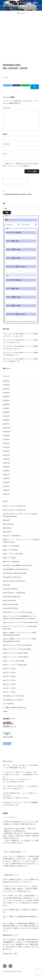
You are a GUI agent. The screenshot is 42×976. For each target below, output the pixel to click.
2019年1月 (6, 494)
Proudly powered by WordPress (12, 971)
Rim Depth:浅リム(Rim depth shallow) (15, 573)
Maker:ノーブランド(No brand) (13, 554)
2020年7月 (6, 474)
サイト (5, 154)
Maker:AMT (6, 520)
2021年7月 (6, 443)
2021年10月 (6, 431)
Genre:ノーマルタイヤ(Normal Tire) (14, 506)
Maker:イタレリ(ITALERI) (11, 546)
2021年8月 (6, 439)
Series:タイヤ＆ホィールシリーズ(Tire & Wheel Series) (20, 622)
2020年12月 (6, 463)
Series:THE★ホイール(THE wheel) (14, 593)
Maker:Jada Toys (8, 524)
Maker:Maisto (7, 528)
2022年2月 (6, 420)
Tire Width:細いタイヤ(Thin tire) (13, 700)
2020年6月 (6, 478)
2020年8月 (6, 470)
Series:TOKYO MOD (9, 600)
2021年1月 (6, 459)
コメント (6, 108)
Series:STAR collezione (10, 589)
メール (6, 144)
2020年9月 (6, 467)
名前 (5, 134)
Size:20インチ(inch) (9, 692)
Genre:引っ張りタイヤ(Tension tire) (14, 510)
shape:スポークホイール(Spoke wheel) (15, 653)
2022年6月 (6, 408)
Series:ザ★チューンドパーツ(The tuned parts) (17, 612)
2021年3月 (6, 451)
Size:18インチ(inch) (9, 684)
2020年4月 (6, 486)
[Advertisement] (21, 38)
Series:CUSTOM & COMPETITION (14, 581)
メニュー (21, 13)
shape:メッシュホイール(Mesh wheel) (15, 664)
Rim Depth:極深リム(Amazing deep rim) (15, 569)
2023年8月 (6, 385)
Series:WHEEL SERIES (10, 608)
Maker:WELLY (7, 532)
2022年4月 (6, 416)
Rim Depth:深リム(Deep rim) (12, 577)
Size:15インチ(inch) (9, 672)
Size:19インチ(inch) (9, 688)
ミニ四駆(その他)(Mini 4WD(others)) (14, 707)
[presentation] (15, 181)
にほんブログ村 (8, 736)
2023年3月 (6, 396)
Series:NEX (6, 585)
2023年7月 (6, 389)
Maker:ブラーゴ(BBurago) (11, 561)
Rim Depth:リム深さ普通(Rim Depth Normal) (17, 565)
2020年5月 (6, 482)
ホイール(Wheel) (8, 703)
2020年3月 (6, 490)
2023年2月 (6, 400)
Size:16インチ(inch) (9, 676)
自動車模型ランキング (9, 726)
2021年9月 (6, 435)
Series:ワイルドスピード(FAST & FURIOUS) (17, 645)
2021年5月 (6, 447)
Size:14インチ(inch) (9, 668)
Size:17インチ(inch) (9, 680)
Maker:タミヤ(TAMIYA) (10, 550)
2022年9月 (6, 404)
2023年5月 (6, 392)
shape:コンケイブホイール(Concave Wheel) (17, 649)
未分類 (5, 711)
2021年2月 (6, 455)
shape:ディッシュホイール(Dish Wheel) (15, 657)
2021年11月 (6, 428)
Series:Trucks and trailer (10, 604)
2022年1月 (6, 424)
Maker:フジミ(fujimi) (9, 557)
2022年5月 (6, 412)
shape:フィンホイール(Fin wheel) (13, 661)
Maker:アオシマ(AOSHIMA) (11, 535)
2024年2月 (6, 381)
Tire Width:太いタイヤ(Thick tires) (13, 696)
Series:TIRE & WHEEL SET (11, 596)
